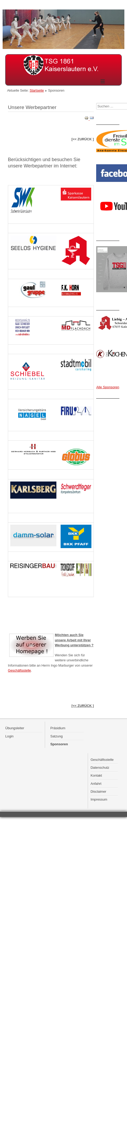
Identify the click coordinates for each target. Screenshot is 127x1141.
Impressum (99, 799)
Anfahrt (96, 784)
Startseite (37, 90)
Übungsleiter (14, 728)
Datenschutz (100, 768)
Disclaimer (98, 791)
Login (9, 736)
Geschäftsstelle (19, 670)
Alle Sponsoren (107, 387)
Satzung (56, 736)
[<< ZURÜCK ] (82, 706)
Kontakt (96, 775)
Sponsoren (59, 744)
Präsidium (57, 728)
